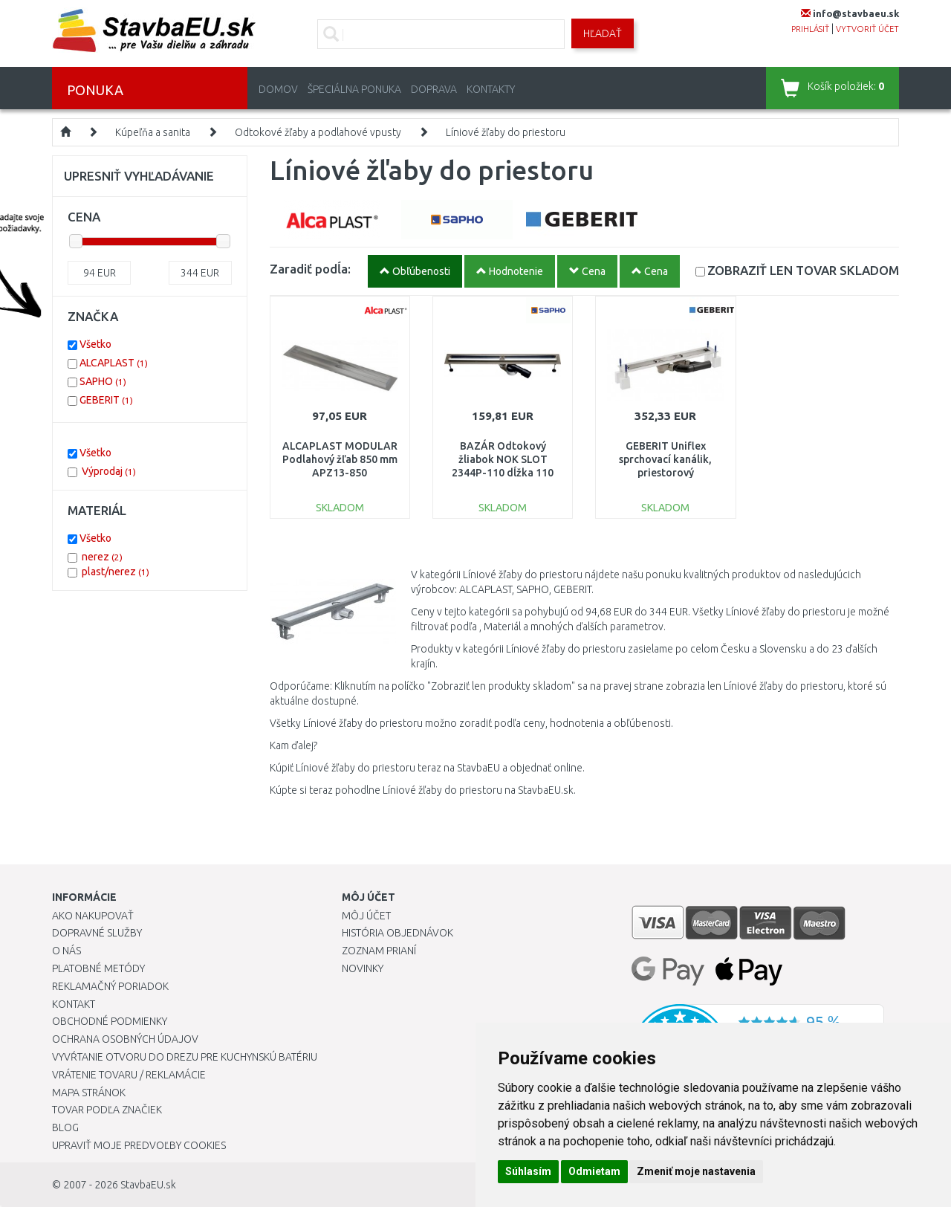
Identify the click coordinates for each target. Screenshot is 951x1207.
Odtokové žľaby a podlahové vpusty (318, 132)
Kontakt (73, 1004)
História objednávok (397, 933)
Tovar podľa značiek (107, 1110)
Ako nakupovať (93, 916)
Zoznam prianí (379, 951)
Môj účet (366, 916)
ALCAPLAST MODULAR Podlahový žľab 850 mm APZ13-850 (339, 459)
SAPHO (102, 381)
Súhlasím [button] (528, 1171)
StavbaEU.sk (148, 1185)
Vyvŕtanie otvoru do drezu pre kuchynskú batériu (184, 1057)
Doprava (434, 89)
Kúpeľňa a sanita (152, 132)
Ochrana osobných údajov (125, 1039)
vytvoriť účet (867, 29)
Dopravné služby (97, 933)
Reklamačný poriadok (110, 986)
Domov (278, 89)
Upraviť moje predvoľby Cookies (139, 1145)
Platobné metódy (98, 968)
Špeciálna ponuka (354, 89)
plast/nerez (115, 571)
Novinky (362, 968)
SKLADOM (803, 270)
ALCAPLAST (113, 363)
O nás (66, 951)
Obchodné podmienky (109, 1021)
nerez (102, 557)
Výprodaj (109, 471)
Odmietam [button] (594, 1171)
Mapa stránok (89, 1092)
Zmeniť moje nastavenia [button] (696, 1171)
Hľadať (602, 33)
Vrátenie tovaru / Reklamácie (129, 1075)
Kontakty (491, 89)
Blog (65, 1127)
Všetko (95, 344)
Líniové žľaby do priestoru (505, 132)
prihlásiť (810, 29)
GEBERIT (106, 400)
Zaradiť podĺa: (310, 269)
